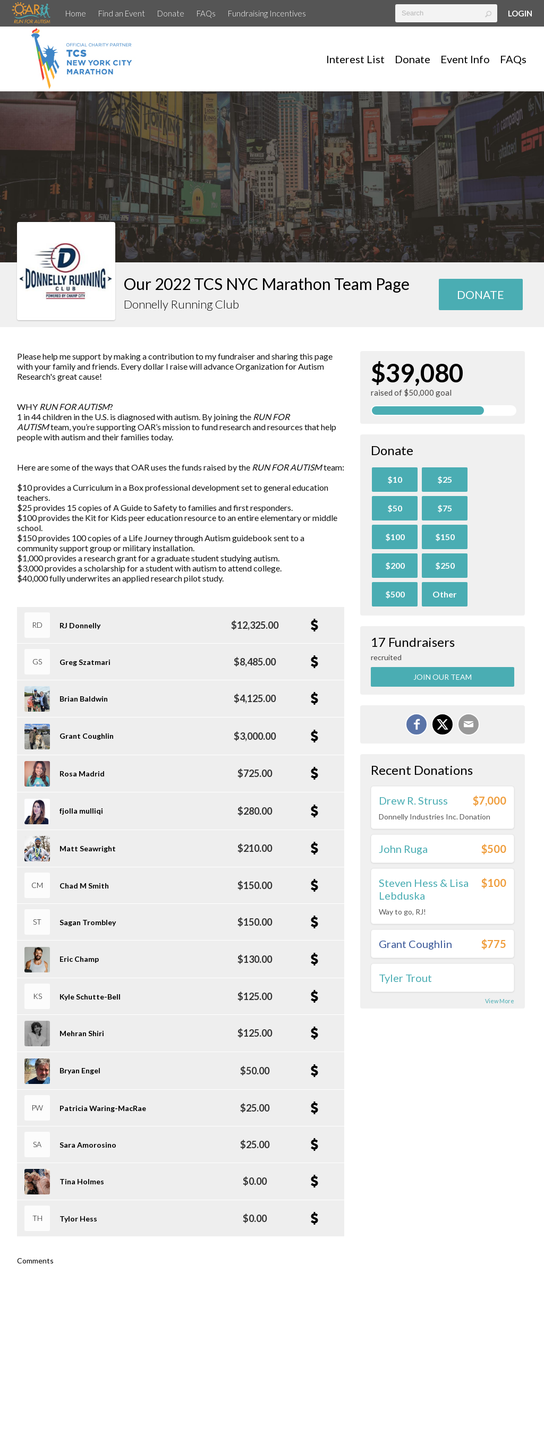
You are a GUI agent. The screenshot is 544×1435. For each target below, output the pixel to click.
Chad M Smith (84, 885)
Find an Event (121, 13)
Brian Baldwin (84, 698)
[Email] (468, 724)
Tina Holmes (82, 1181)
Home (75, 13)
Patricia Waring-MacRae (103, 1108)
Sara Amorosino (88, 1144)
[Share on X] (442, 724)
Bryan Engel (80, 1070)
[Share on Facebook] (416, 724)
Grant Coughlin (87, 735)
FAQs (206, 13)
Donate (170, 13)
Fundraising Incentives (267, 13)
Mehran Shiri (82, 1033)
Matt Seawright (88, 848)
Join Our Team (442, 676)
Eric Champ (79, 958)
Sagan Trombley (88, 922)
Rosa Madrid (82, 773)
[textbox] (446, 13)
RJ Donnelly (80, 625)
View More (499, 1000)
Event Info (465, 59)
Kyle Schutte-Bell (90, 996)
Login (520, 13)
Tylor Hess (78, 1218)
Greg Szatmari (85, 662)
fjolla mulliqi (81, 810)
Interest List (355, 59)
